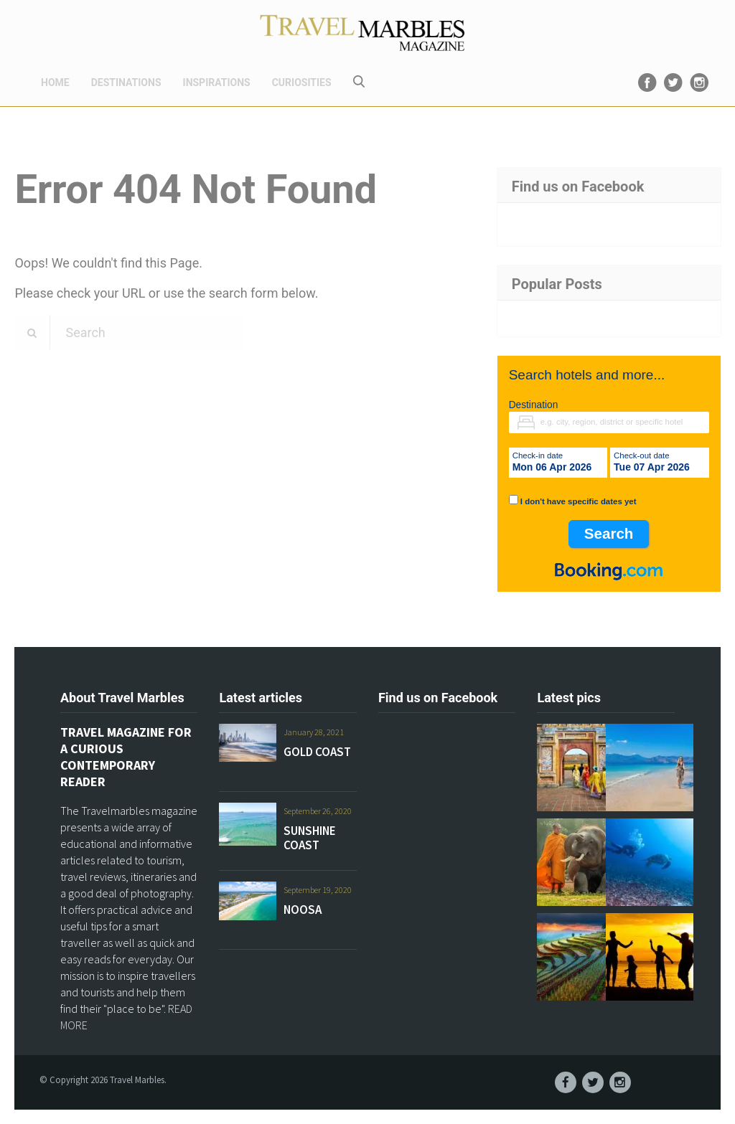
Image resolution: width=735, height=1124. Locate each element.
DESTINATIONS (126, 82)
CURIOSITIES (302, 82)
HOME (55, 82)
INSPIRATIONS (217, 82)
